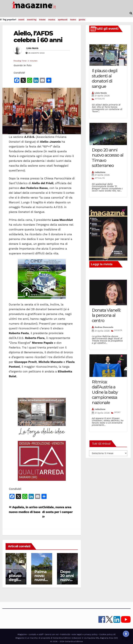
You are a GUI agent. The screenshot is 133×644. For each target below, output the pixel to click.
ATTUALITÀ (100, 99)
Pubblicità (65, 634)
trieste (42, 20)
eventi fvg (31, 20)
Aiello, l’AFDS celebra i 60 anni (38, 37)
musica (51, 20)
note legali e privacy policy (84, 634)
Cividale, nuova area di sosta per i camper (57, 511)
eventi (21, 20)
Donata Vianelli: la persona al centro (106, 315)
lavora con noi (52, 634)
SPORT (117, 412)
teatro (73, 20)
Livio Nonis (32, 48)
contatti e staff (36, 634)
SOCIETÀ (118, 330)
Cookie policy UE (107, 634)
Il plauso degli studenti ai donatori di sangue (104, 78)
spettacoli (62, 20)
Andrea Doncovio (104, 327)
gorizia (82, 20)
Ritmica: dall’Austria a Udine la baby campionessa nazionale (105, 392)
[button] (131, 13)
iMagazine (22, 634)
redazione (100, 172)
